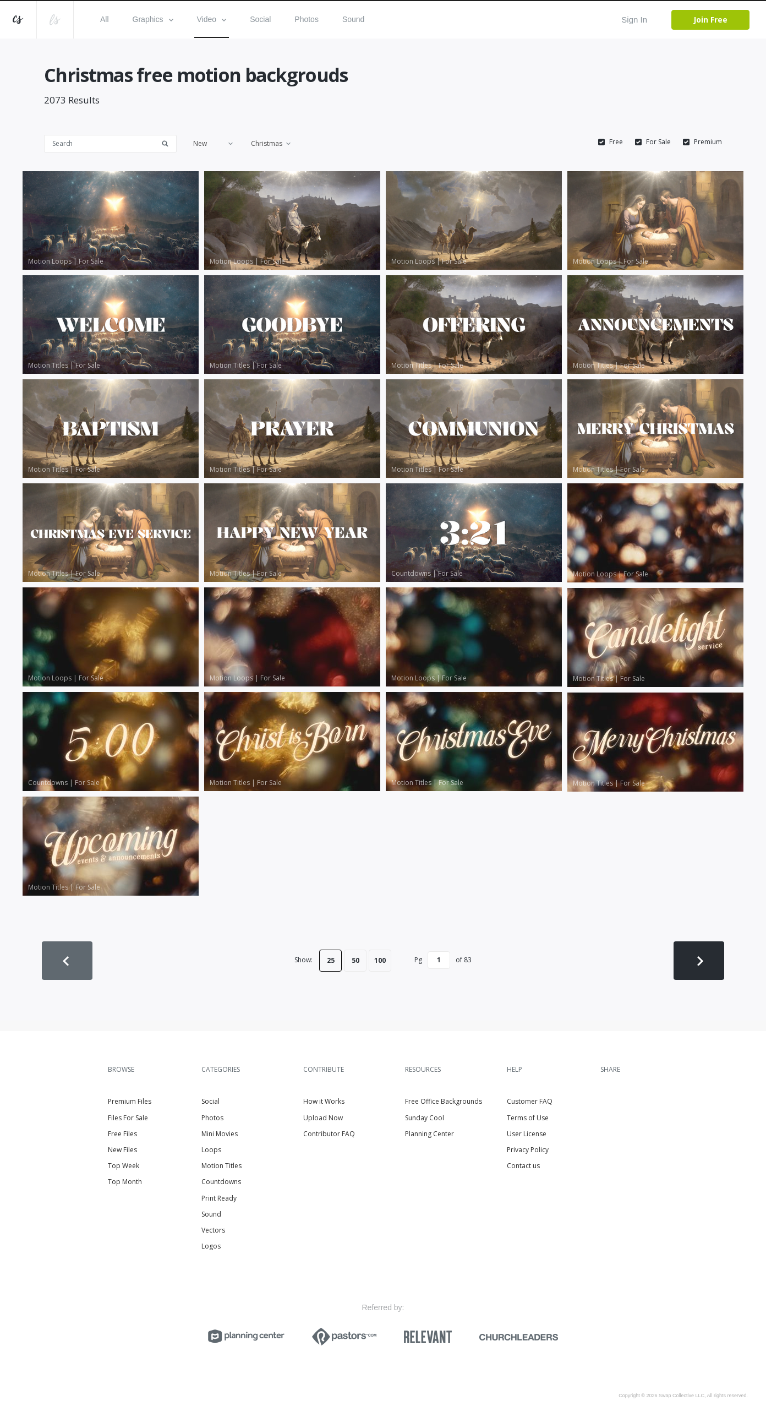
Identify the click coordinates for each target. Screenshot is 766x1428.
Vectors (213, 1230)
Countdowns (221, 1181)
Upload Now (323, 1117)
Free (616, 142)
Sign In (634, 19)
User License (526, 1133)
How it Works (323, 1101)
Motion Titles (221, 1165)
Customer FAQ (529, 1101)
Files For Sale (128, 1117)
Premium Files (129, 1101)
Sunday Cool (424, 1117)
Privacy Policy (528, 1149)
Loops (211, 1149)
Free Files (122, 1133)
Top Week (123, 1165)
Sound (353, 19)
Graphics (153, 19)
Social (260, 19)
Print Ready (219, 1198)
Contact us (523, 1165)
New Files (122, 1149)
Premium (708, 142)
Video (212, 19)
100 (380, 960)
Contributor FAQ (329, 1133)
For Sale (658, 142)
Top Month (125, 1181)
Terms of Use (528, 1117)
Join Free (710, 19)
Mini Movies (219, 1133)
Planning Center (429, 1133)
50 (355, 960)
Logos (211, 1246)
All (104, 19)
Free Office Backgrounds (443, 1101)
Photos (306, 19)
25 (331, 960)
